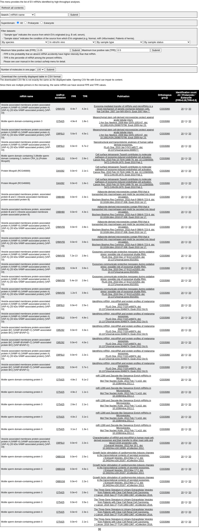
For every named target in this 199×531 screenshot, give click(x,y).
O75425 (60, 121)
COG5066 (165, 109)
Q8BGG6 (60, 456)
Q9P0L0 (60, 133)
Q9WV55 (60, 109)
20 (182, 109)
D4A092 (60, 171)
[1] (99, 529)
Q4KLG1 (60, 158)
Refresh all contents (12, 7)
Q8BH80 (60, 197)
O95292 (60, 330)
